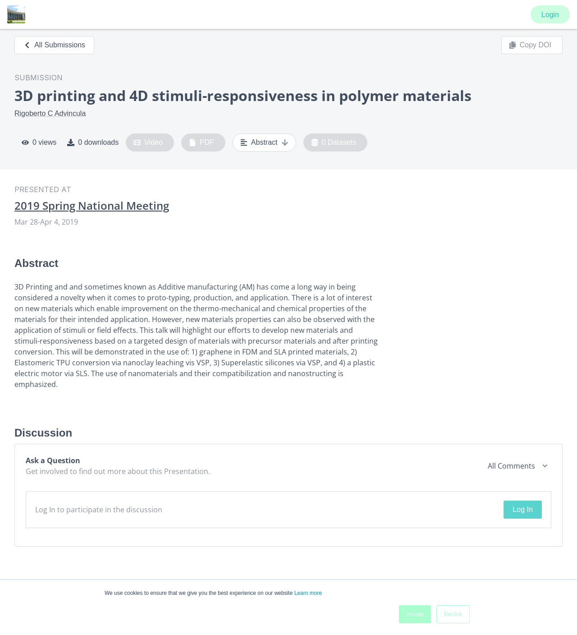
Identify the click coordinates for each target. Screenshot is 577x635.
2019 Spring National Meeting (91, 205)
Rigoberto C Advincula (50, 113)
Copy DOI (530, 45)
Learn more (308, 593)
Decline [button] (453, 614)
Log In (522, 509)
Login (550, 14)
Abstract (264, 142)
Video (148, 142)
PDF (201, 142)
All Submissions (54, 45)
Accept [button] (415, 614)
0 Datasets (334, 142)
